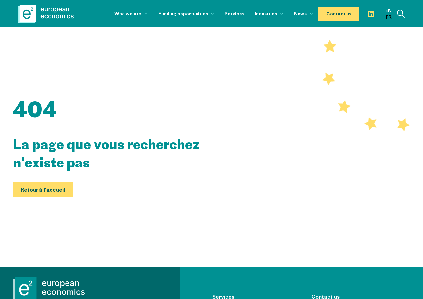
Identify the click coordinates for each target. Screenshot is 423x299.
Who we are (127, 14)
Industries (266, 14)
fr (389, 17)
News (300, 14)
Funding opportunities (183, 14)
